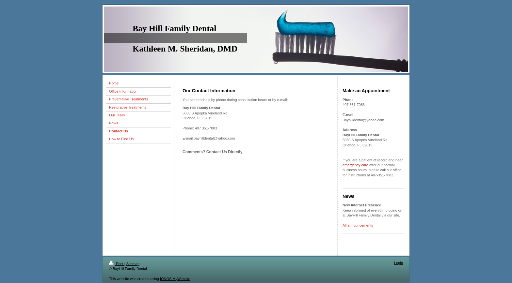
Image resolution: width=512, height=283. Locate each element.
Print (116, 264)
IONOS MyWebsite (175, 279)
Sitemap (132, 264)
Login (398, 263)
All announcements (358, 225)
